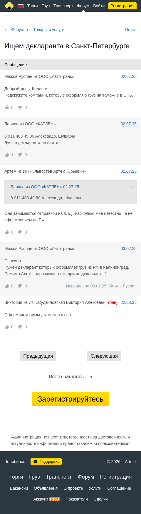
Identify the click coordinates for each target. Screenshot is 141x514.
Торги (32, 6)
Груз (45, 6)
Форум (83, 6)
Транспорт (63, 6)
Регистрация (122, 6)
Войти (99, 6)
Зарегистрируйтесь (70, 399)
